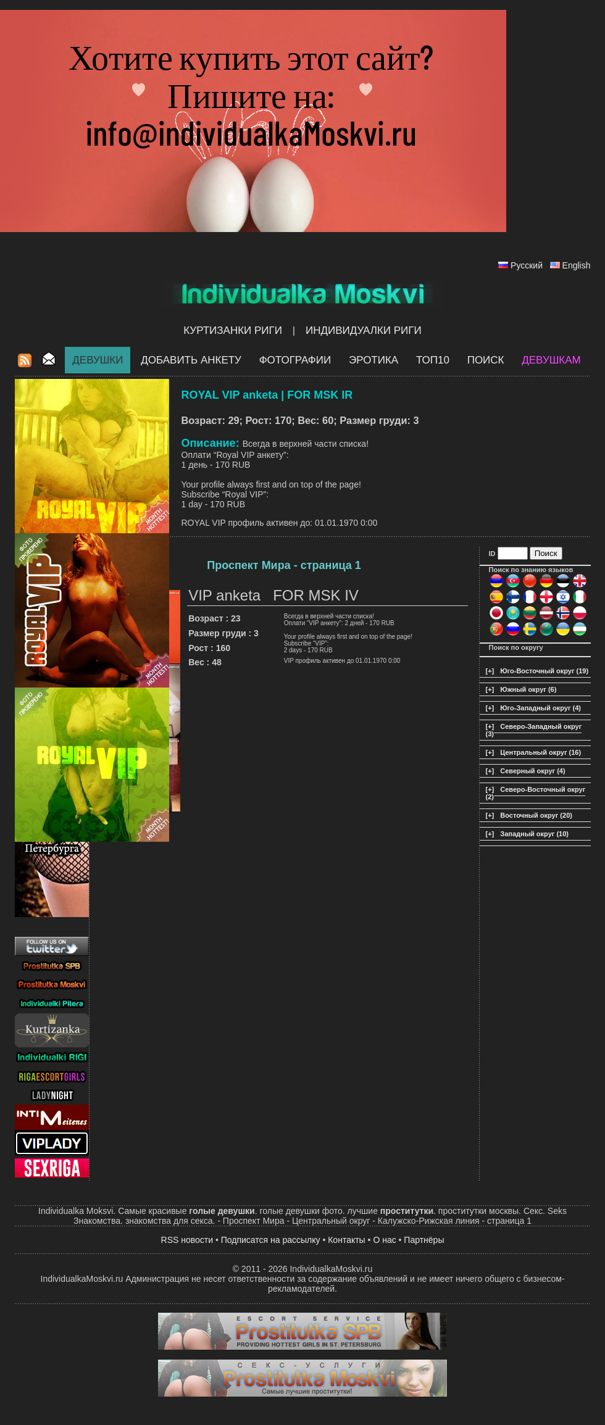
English (576, 265)
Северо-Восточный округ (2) (536, 793)
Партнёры (424, 1240)
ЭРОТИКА (373, 360)
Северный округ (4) (532, 771)
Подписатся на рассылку (270, 1240)
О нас (384, 1240)
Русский (527, 265)
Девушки (97, 360)
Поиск (485, 360)
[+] (490, 671)
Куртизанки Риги (232, 330)
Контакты (346, 1240)
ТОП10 (432, 360)
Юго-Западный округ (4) (540, 708)
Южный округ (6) (528, 689)
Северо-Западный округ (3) (534, 730)
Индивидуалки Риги (364, 330)
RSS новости (187, 1240)
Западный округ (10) (534, 833)
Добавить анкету (191, 360)
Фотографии (295, 360)
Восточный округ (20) (536, 815)
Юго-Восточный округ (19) (544, 671)
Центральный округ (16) (540, 752)
